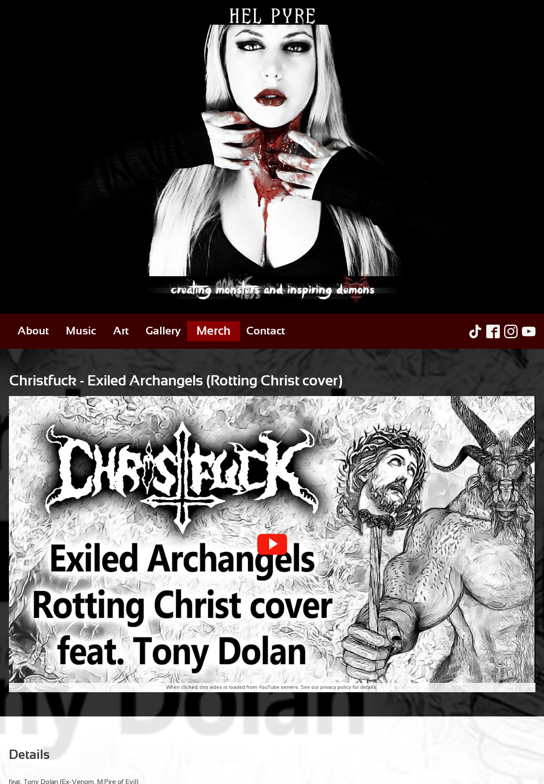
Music (81, 331)
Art (121, 331)
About (33, 331)
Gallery (163, 331)
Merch (213, 330)
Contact (265, 331)
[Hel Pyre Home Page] (272, 157)
